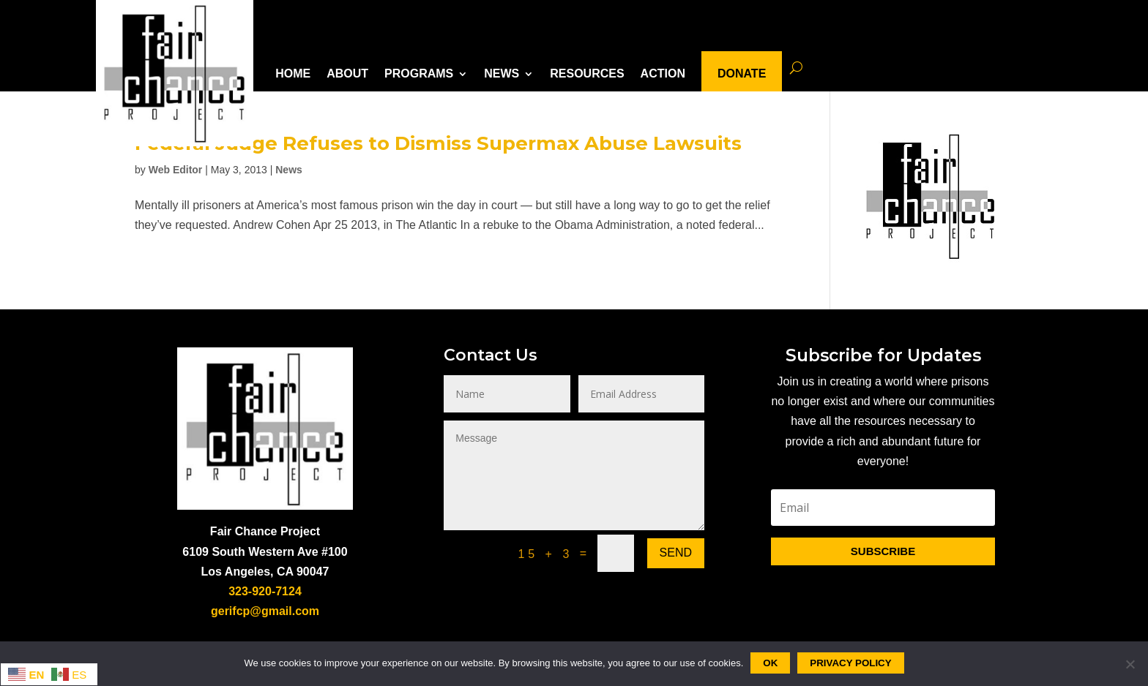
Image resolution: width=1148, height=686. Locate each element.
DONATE (742, 73)
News (288, 170)
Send (676, 552)
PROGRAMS (418, 73)
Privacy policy (850, 662)
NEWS (501, 73)
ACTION (663, 73)
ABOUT (347, 73)
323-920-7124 (265, 591)
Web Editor (176, 170)
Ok (770, 662)
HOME (292, 73)
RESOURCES (587, 73)
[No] (1129, 664)
